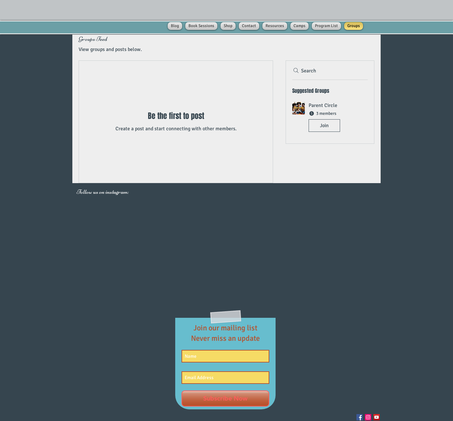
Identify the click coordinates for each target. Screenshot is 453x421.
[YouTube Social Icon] (376, 417)
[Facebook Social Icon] (359, 417)
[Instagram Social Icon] (368, 417)
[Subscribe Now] (225, 398)
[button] (330, 118)
